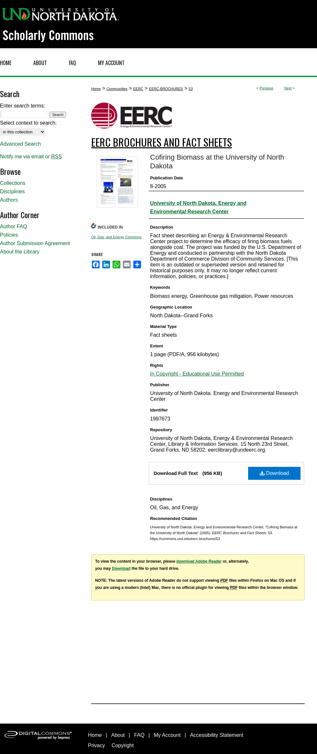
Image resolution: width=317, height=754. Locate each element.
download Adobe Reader (199, 561)
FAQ (139, 735)
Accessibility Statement (216, 735)
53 (191, 89)
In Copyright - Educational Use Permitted (197, 374)
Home (96, 89)
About (118, 735)
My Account (167, 735)
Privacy (96, 745)
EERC (138, 89)
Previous (266, 88)
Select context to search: (28, 123)
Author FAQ (13, 226)
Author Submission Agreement (35, 243)
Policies (9, 235)
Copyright (123, 745)
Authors (9, 200)
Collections (12, 183)
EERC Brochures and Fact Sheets (161, 142)
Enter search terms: (22, 105)
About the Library (19, 251)
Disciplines (12, 191)
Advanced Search (20, 144)
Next (288, 88)
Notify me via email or (31, 157)
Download (274, 473)
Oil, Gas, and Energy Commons (116, 237)
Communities (117, 89)
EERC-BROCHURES (166, 89)
